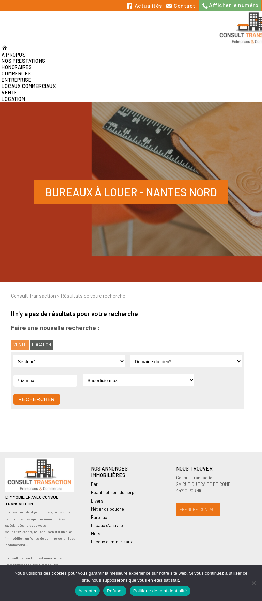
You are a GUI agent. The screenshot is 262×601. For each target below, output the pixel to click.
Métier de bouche (107, 509)
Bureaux (99, 517)
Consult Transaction (33, 296)
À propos (14, 55)
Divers (97, 501)
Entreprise (16, 80)
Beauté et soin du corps (114, 492)
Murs (96, 533)
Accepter (87, 591)
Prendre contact (198, 509)
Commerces (16, 73)
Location (13, 99)
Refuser (115, 591)
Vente (9, 92)
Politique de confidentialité (160, 591)
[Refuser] (253, 583)
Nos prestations (23, 61)
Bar (94, 484)
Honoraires (17, 67)
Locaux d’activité (107, 525)
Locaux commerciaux (29, 86)
